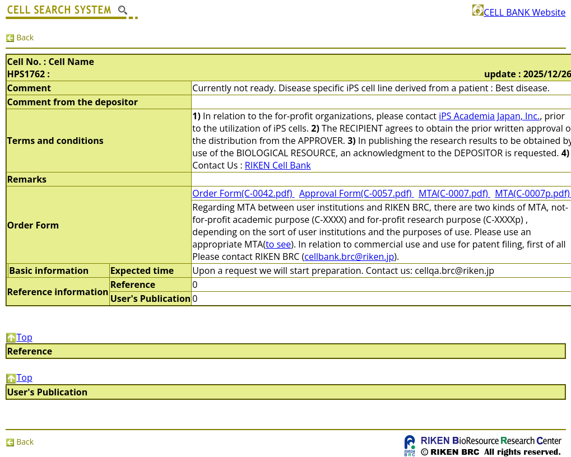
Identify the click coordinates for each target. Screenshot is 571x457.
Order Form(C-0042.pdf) (243, 193)
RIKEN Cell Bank (278, 165)
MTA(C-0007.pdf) (454, 193)
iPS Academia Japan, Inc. (489, 116)
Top (19, 337)
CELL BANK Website (518, 12)
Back (20, 37)
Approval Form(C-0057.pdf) (356, 193)
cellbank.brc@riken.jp (349, 256)
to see (278, 244)
